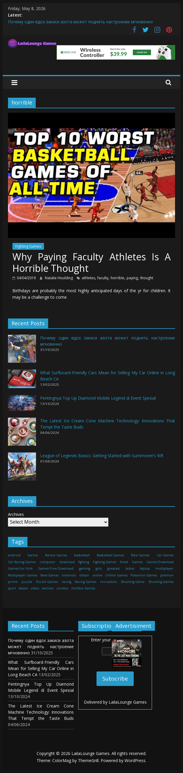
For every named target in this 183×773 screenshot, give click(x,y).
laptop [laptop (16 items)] (145, 568)
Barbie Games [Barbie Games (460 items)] (56, 555)
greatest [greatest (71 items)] (113, 568)
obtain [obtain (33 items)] (84, 575)
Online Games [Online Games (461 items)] (116, 575)
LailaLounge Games (128, 702)
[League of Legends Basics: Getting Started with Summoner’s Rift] (22, 469)
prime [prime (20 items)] (13, 582)
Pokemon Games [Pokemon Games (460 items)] (143, 575)
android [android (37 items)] (14, 555)
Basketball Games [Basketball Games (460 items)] (110, 555)
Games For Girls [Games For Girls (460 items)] (20, 568)
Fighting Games (28, 246)
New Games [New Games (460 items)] (49, 575)
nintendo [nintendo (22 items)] (69, 575)
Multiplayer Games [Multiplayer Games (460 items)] (22, 575)
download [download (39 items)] (67, 562)
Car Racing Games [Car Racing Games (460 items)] (22, 562)
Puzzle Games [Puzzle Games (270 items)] (47, 582)
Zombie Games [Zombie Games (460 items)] (83, 588)
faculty (102, 277)
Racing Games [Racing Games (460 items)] (85, 582)
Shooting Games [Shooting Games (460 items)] (161, 582)
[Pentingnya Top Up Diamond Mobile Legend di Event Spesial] (22, 405)
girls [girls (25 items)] (99, 568)
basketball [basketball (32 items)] (82, 555)
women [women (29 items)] (48, 588)
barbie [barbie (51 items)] (33, 555)
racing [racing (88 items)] (66, 582)
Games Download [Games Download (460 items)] (160, 562)
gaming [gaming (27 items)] (84, 568)
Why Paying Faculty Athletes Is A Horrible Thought (91, 262)
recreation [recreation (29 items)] (108, 582)
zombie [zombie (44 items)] (62, 588)
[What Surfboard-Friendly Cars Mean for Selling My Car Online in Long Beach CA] (22, 381)
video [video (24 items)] (35, 588)
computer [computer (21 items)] (47, 562)
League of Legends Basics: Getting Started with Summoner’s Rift (102, 455)
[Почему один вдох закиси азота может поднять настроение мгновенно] (22, 351)
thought (146, 277)
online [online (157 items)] (97, 575)
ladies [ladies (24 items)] (129, 568)
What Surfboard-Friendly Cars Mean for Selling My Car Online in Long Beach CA (41, 668)
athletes (88, 277)
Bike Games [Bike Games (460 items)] (140, 555)
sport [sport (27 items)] (12, 588)
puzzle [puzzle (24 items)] (27, 582)
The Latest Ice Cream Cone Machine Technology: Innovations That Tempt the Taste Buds (41, 712)
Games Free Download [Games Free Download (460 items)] (55, 568)
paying (132, 277)
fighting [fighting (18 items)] (83, 562)
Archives (16, 514)
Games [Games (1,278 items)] (137, 562)
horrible (117, 277)
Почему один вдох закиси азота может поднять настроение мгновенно (80, 21)
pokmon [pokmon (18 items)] (167, 575)
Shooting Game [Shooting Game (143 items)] (133, 582)
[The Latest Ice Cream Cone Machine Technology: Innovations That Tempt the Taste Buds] (22, 434)
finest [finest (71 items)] (124, 562)
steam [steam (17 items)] (23, 588)
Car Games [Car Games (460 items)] (165, 555)
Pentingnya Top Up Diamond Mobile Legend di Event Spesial (98, 398)
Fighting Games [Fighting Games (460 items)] (104, 562)
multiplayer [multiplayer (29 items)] (165, 568)
